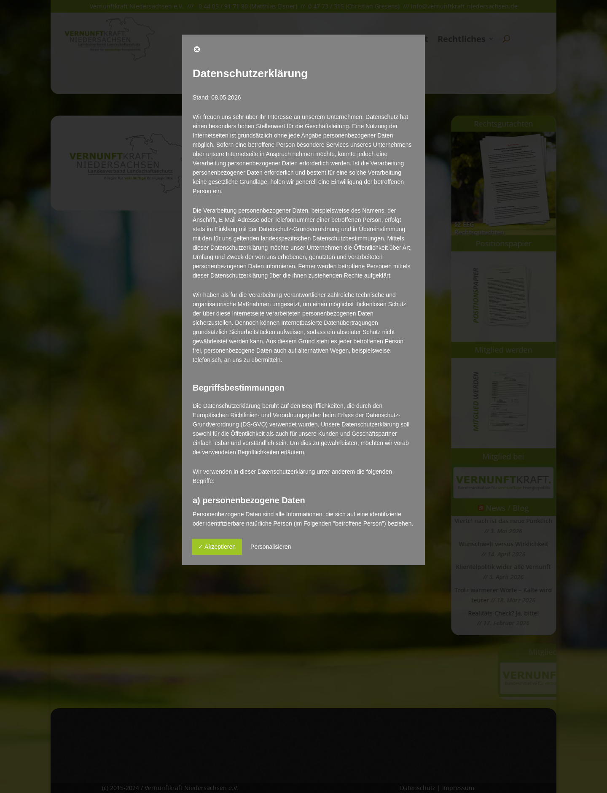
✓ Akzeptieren (217, 546)
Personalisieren (270, 546)
